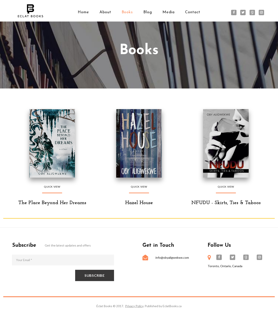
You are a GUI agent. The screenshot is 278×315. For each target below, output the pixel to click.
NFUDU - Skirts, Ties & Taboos (226, 202)
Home (83, 12)
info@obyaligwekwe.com (172, 257)
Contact (192, 12)
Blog (147, 12)
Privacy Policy (134, 306)
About (105, 12)
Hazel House (139, 202)
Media (168, 12)
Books (127, 12)
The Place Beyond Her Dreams (52, 202)
